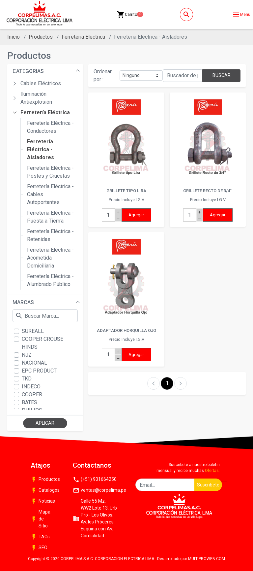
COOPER (32, 394)
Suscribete (208, 484)
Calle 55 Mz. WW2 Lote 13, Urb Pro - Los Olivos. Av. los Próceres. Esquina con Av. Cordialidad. (95, 518)
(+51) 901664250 (95, 479)
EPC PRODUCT (39, 371)
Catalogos (44, 490)
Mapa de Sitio (40, 518)
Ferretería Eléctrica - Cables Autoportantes (50, 194)
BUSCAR (221, 75)
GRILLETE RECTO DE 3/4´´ (208, 190)
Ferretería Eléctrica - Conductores (50, 127)
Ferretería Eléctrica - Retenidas (50, 235)
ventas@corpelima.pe (97, 490)
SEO (39, 548)
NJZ (27, 355)
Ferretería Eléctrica (83, 37)
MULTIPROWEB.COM (206, 558)
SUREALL (33, 331)
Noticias (43, 501)
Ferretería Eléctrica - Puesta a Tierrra (50, 217)
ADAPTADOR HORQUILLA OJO (126, 330)
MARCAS (23, 302)
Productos (41, 37)
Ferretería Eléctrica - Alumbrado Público (50, 280)
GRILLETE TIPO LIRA (126, 190)
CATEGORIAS (28, 71)
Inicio (13, 37)
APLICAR (45, 423)
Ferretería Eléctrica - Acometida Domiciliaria (50, 258)
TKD (27, 378)
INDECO (31, 386)
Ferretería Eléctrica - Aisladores (40, 149)
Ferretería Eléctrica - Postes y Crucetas (50, 172)
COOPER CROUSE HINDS (42, 343)
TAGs (40, 537)
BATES (29, 402)
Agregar (136, 214)
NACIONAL (34, 363)
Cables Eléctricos (40, 83)
